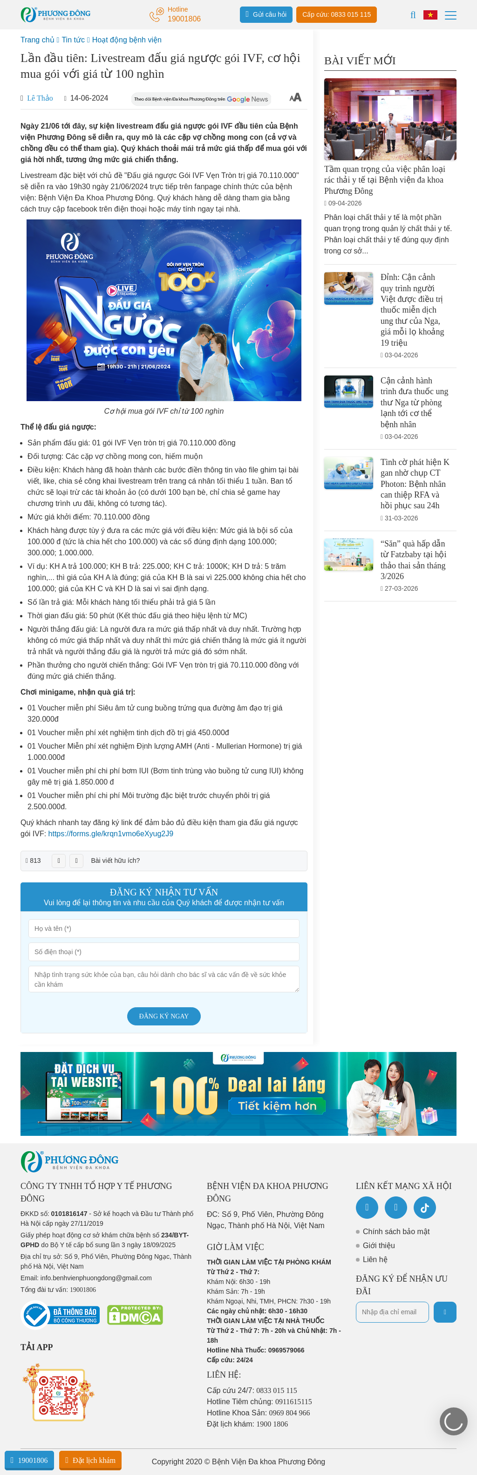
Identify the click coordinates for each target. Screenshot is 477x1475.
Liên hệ (375, 1259)
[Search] (413, 14)
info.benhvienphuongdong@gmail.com (96, 1278)
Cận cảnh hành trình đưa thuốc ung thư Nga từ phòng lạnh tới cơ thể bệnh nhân (414, 402)
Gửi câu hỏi (266, 14)
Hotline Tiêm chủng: (259, 1402)
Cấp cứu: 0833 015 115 (336, 14)
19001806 (29, 1460)
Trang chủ (37, 40)
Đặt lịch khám (90, 1460)
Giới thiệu (379, 1246)
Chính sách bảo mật (396, 1232)
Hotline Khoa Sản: (258, 1413)
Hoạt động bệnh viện (127, 40)
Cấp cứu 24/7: (252, 1390)
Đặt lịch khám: (247, 1424)
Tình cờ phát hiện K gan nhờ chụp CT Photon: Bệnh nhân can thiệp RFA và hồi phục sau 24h (415, 484)
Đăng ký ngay (164, 1016)
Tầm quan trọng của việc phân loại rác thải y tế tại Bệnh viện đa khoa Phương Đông (384, 180)
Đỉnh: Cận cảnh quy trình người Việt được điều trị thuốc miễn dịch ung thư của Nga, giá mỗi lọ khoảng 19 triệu (412, 310)
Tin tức (73, 40)
